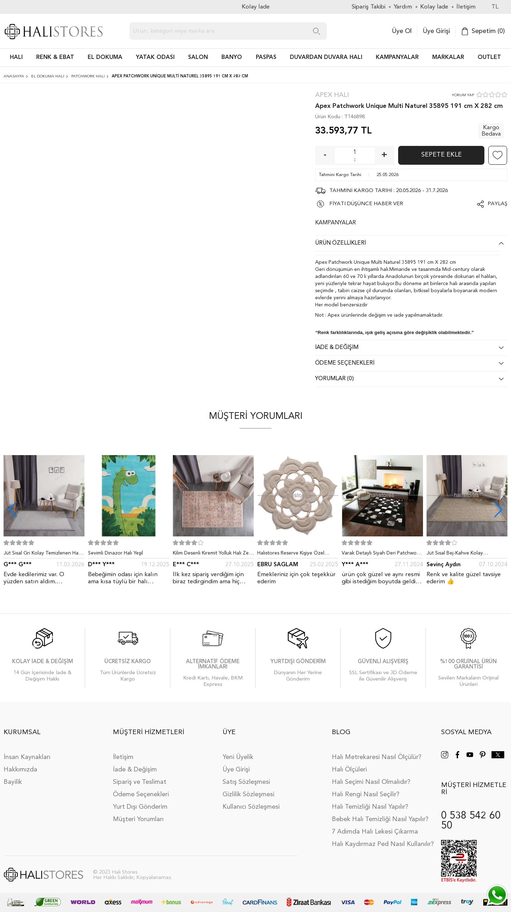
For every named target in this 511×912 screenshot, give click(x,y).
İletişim (123, 757)
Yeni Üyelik (237, 757)
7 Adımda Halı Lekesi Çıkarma (375, 832)
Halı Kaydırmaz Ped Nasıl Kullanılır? (383, 844)
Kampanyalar (397, 57)
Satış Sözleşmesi (246, 782)
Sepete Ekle (441, 155)
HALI (16, 57)
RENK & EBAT (55, 57)
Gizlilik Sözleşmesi (248, 794)
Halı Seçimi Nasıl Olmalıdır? (371, 782)
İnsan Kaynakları (27, 757)
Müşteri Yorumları (138, 819)
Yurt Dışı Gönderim (140, 807)
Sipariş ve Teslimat (139, 782)
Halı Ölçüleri (349, 769)
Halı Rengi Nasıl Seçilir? (365, 794)
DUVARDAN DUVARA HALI (326, 57)
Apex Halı (332, 95)
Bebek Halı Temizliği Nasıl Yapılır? (380, 819)
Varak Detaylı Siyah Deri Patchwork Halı (381, 554)
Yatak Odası (155, 57)
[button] (498, 509)
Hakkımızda (20, 769)
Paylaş (497, 204)
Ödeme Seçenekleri (141, 794)
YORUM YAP (463, 95)
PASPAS (266, 57)
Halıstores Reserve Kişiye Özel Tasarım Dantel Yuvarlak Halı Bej (293, 554)
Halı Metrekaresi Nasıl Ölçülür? (376, 757)
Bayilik (13, 782)
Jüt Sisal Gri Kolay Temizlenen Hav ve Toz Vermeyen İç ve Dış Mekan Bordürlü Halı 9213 (42, 554)
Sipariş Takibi (368, 7)
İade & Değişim (135, 769)
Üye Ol (402, 31)
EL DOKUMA (105, 57)
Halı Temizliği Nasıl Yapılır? (370, 807)
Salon (198, 57)
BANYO (231, 57)
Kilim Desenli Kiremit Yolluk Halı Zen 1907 (212, 554)
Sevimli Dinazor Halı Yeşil (115, 553)
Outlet (489, 57)
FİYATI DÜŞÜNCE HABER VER (366, 204)
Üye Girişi (436, 31)
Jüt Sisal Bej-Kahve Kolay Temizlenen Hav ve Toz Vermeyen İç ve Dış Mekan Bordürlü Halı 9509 (467, 554)
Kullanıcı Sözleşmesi (251, 807)
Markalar (448, 57)
